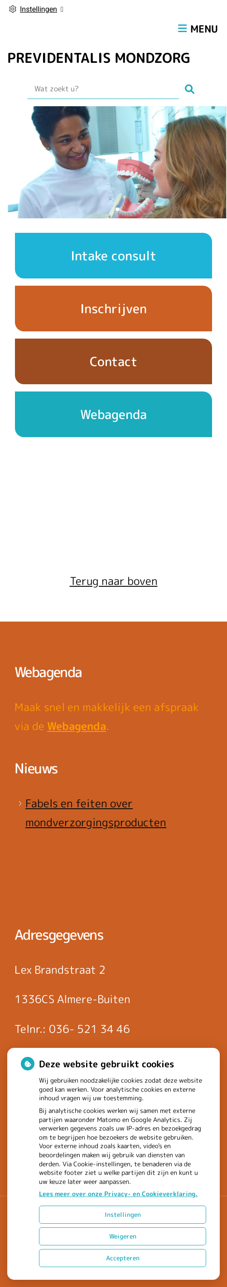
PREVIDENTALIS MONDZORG (98, 57)
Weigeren (122, 1236)
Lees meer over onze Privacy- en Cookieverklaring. (118, 1193)
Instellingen (123, 1214)
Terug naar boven (114, 581)
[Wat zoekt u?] (103, 89)
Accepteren (123, 1258)
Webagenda (76, 726)
